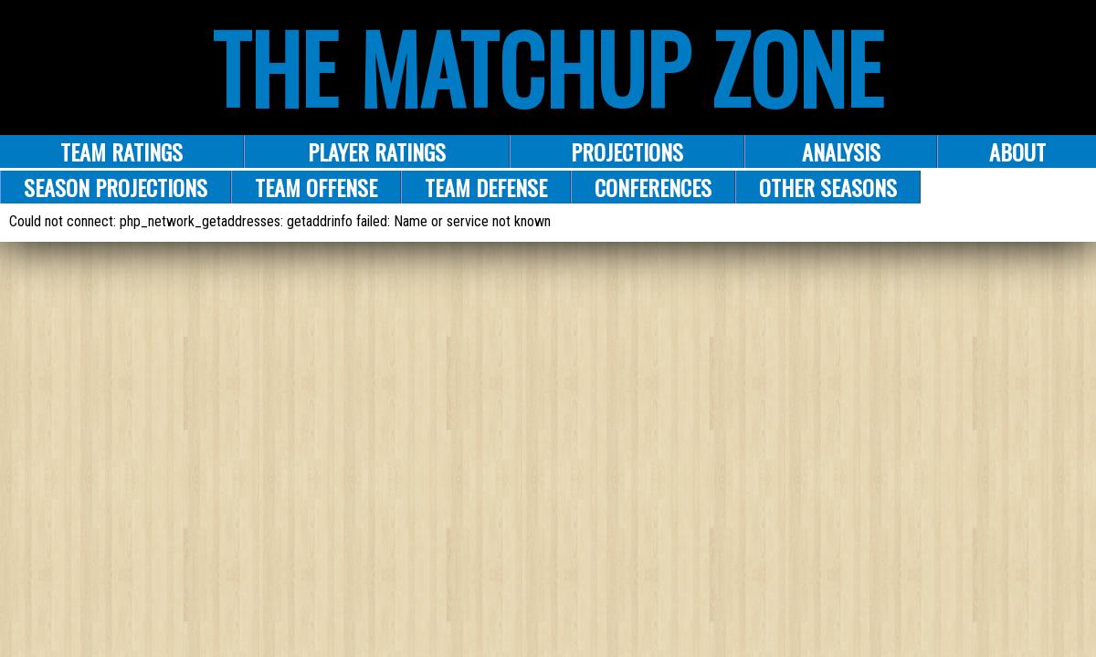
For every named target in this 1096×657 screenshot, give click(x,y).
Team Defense (486, 187)
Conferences (653, 187)
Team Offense (316, 187)
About (1017, 151)
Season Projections (115, 187)
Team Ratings (121, 151)
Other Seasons (828, 187)
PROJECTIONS (627, 151)
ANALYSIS (841, 151)
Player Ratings (377, 151)
